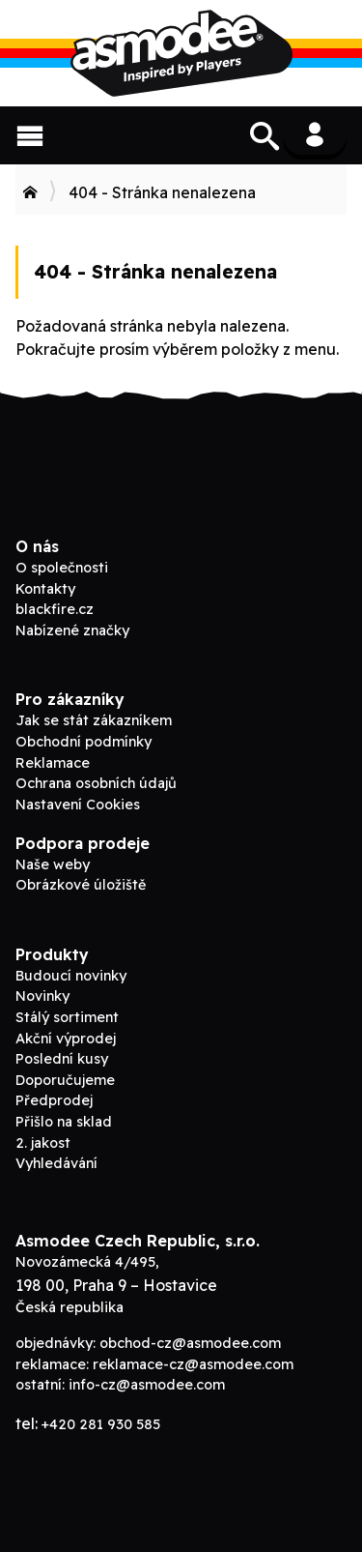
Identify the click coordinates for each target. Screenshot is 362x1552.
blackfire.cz (54, 609)
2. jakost (42, 1143)
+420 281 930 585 (101, 1424)
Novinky (42, 996)
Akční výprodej (65, 1038)
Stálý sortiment (67, 1017)
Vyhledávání (56, 1163)
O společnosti (61, 567)
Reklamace (52, 763)
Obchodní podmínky (83, 741)
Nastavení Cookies (77, 804)
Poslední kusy (61, 1059)
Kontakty (45, 589)
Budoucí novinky (70, 975)
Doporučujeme (65, 1080)
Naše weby (52, 864)
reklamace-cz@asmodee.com (193, 1364)
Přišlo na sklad (63, 1121)
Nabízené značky (72, 630)
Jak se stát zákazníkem (93, 720)
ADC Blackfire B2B (181, 53)
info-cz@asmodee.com (147, 1384)
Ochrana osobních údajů (96, 783)
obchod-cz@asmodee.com (190, 1343)
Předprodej (54, 1100)
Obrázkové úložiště (80, 884)
